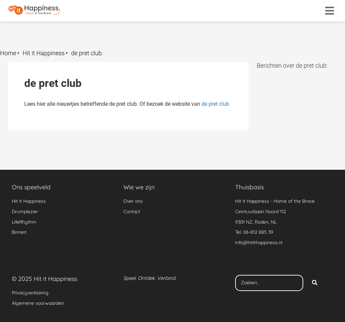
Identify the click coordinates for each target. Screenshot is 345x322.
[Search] (314, 283)
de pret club (215, 104)
